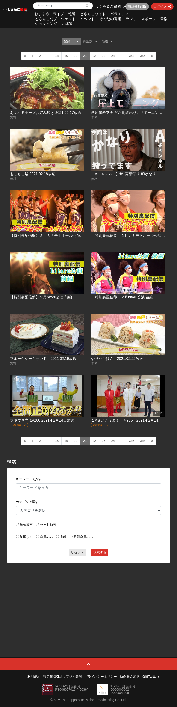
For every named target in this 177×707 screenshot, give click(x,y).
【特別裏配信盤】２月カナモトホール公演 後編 (130, 236)
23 (104, 56)
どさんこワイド (93, 14)
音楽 (164, 19)
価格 (107, 41)
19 (66, 56)
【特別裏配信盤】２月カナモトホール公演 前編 (49, 236)
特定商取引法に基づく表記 (62, 676)
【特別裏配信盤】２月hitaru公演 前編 (41, 297)
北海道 (67, 24)
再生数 (90, 41)
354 (142, 56)
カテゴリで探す (27, 502)
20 (75, 56)
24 (113, 56)
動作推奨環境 (129, 676)
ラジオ (131, 19)
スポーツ (148, 19)
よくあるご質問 (108, 6)
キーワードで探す (29, 479)
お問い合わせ (134, 6)
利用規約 (33, 676)
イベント (87, 19)
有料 (63, 537)
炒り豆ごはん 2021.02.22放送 (117, 359)
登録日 (71, 41)
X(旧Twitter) (150, 676)
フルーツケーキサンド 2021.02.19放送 (43, 359)
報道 (72, 14)
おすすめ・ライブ (49, 14)
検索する (99, 552)
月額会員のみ (83, 537)
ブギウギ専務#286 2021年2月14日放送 (42, 420)
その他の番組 (110, 19)
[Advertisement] (88, 599)
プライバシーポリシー (101, 676)
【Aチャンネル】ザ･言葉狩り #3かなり (123, 174)
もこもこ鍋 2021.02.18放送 (32, 174)
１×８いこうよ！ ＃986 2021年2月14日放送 (130, 420)
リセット (77, 552)
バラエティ (119, 14)
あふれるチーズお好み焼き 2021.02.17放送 (45, 113)
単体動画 (26, 524)
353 (131, 56)
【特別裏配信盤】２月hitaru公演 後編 (122, 297)
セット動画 (48, 524)
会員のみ (46, 537)
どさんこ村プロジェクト (55, 19)
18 (57, 56)
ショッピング (46, 24)
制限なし (26, 537)
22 (94, 56)
